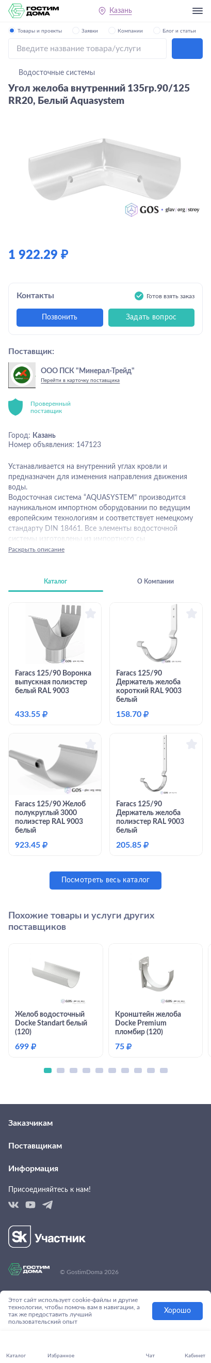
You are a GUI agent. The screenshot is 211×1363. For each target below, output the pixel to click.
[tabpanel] (105, 746)
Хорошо (177, 1310)
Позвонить (59, 317)
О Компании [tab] (155, 581)
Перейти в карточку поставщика (80, 380)
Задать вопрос (151, 317)
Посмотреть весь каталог (105, 880)
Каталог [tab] (55, 581)
